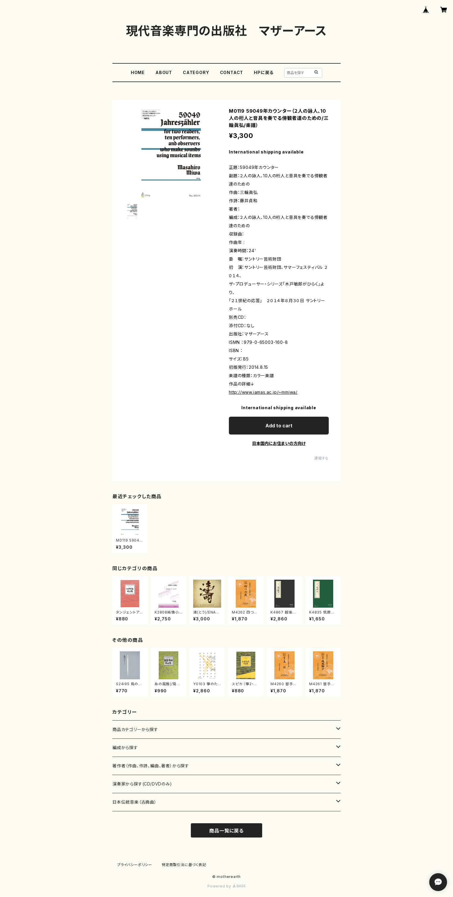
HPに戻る (263, 72)
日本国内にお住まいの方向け (279, 443)
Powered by (226, 886)
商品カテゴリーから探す (135, 729)
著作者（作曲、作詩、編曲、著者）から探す (150, 765)
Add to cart (278, 426)
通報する (321, 458)
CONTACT (231, 72)
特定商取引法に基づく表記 (184, 864)
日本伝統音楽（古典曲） (134, 802)
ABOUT (163, 72)
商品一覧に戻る (226, 831)
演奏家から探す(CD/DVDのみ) (142, 783)
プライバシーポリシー (134, 864)
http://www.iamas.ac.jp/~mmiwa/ (263, 392)
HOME (138, 72)
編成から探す (125, 747)
